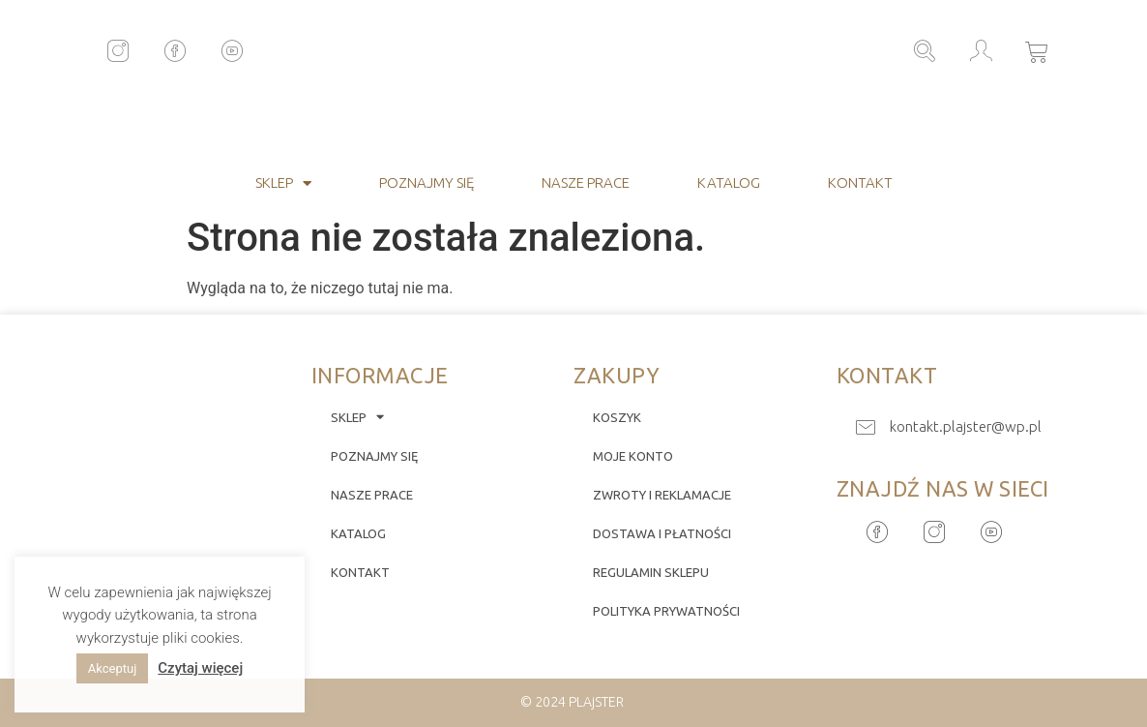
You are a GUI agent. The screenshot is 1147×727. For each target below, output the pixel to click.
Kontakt (860, 182)
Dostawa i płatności (662, 533)
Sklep (283, 183)
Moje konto (633, 456)
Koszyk (617, 417)
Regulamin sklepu (651, 572)
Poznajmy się (426, 182)
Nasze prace (586, 182)
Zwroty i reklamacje (662, 494)
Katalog (728, 182)
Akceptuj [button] (112, 668)
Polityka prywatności (666, 611)
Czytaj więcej (200, 668)
